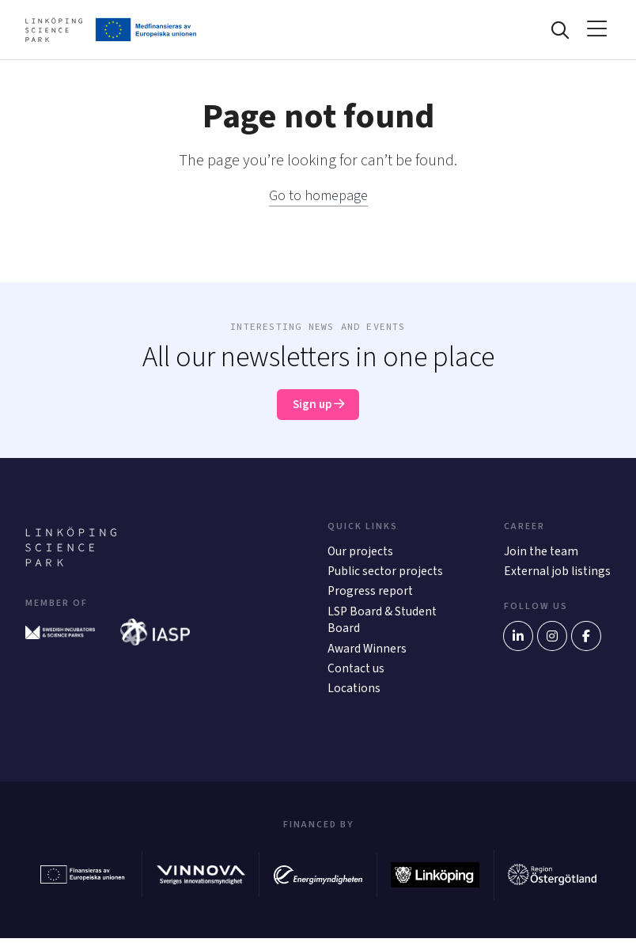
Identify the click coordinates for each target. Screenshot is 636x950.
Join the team (542, 557)
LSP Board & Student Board (383, 628)
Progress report (371, 599)
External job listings (537, 587)
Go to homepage (318, 199)
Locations (354, 701)
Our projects (361, 557)
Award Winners (367, 659)
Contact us (356, 679)
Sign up (318, 409)
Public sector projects (386, 578)
